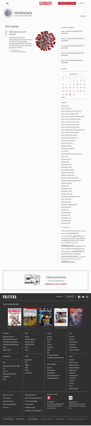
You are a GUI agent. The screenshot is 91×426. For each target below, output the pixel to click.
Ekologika (64, 146)
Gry (48, 352)
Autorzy (71, 381)
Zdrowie (63, 223)
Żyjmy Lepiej (7, 350)
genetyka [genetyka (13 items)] (69, 238)
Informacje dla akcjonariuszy (33, 410)
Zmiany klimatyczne (53, 375)
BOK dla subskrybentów (9, 404)
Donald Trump (29, 342)
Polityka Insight (20, 419)
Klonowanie (65, 159)
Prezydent (6, 376)
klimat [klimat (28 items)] (68, 243)
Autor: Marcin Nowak (68, 133)
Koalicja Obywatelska (9, 374)
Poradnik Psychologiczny (10, 342)
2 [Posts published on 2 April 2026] (73, 81)
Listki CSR (28, 373)
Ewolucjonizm (65, 149)
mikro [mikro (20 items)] (63, 249)
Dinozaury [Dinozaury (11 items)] (83, 231)
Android (52, 402)
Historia (71, 360)
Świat (26, 333)
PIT (26, 362)
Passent (71, 337)
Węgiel (27, 365)
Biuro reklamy (7, 398)
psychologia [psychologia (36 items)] (66, 256)
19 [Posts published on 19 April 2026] (84, 88)
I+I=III (63, 151)
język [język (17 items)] (82, 240)
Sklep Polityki (73, 389)
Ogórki (63, 186)
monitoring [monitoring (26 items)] (76, 249)
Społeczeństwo (74, 365)
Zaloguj (82, 3)
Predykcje (64, 202)
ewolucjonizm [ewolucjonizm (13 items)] (65, 236)
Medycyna (64, 165)
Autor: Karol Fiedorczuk (69, 125)
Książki (49, 337)
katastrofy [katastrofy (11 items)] (63, 243)
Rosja (26, 347)
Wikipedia (64, 221)
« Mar (63, 97)
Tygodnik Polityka (8, 337)
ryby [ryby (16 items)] (68, 259)
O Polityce (6, 407)
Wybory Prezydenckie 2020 (11, 366)
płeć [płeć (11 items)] (79, 256)
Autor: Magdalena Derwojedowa (71, 130)
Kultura (49, 333)
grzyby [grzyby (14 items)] (74, 240)
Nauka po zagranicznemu (69, 181)
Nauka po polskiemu (68, 178)
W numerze (6, 333)
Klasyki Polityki (74, 368)
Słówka (63, 210)
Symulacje (64, 218)
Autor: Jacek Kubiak (67, 114)
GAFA (27, 370)
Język (63, 157)
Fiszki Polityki (73, 402)
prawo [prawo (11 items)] (71, 251)
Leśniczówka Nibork (33, 419)
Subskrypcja (70, 296)
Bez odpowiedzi (66, 141)
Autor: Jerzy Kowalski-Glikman (71, 117)
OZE (26, 368)
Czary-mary (65, 143)
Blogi (70, 333)
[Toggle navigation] (7, 3)
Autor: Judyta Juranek (68, 122)
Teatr (48, 350)
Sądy (4, 379)
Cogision (46, 419)
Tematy (71, 383)
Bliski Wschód (29, 345)
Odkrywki (64, 183)
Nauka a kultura (66, 175)
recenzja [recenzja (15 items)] (82, 257)
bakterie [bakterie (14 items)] (63, 231)
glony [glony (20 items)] (70, 240)
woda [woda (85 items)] (64, 261)
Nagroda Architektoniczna (55, 358)
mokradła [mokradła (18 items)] (68, 249)
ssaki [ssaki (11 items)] (75, 259)
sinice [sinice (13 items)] (71, 259)
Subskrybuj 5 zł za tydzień (55, 284)
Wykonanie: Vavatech (60, 419)
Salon (4, 347)
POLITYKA (64, 199)
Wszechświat (51, 370)
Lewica (5, 371)
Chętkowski (73, 347)
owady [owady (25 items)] (66, 252)
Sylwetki (64, 215)
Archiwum (72, 378)
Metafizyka (64, 167)
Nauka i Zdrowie (51, 364)
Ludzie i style (73, 362)
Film (48, 342)
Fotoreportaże (73, 375)
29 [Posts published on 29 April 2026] (70, 95)
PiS (4, 369)
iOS (48, 402)
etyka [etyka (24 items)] (68, 233)
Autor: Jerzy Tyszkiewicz (69, 119)
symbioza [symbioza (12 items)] (79, 259)
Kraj (4, 362)
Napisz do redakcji (8, 401)
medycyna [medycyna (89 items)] (67, 245)
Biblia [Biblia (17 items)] (68, 231)
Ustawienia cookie (30, 407)
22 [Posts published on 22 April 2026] (70, 91)
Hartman (72, 339)
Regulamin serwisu (30, 395)
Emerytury (28, 360)
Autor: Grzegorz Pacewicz (69, 111)
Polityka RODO (29, 404)
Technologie (51, 373)
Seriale (49, 345)
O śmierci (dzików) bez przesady (71, 32)
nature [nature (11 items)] (62, 251)
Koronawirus (6, 356)
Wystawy (50, 347)
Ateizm (63, 106)
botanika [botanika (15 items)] (72, 231)
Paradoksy (64, 191)
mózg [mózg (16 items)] (83, 249)
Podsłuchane (65, 194)
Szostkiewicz (73, 342)
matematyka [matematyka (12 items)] (74, 243)
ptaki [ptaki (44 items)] (74, 256)
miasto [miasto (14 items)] (83, 246)
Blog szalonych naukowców (18, 51)
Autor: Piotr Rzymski (68, 138)
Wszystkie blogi (74, 350)
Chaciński (72, 345)
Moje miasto (73, 370)
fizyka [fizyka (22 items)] (71, 236)
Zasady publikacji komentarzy (33, 398)
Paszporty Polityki (53, 355)
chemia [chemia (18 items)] (78, 231)
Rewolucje (64, 207)
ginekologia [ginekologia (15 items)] (76, 238)
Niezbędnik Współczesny (10, 345)
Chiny (27, 350)
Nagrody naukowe (52, 378)
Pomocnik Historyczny (10, 339)
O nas (71, 386)
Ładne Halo (50, 419)
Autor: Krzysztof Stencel (69, 127)
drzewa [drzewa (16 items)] (63, 233)
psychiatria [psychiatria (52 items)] (78, 251)
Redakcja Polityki (8, 395)
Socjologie (64, 213)
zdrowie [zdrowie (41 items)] (71, 262)
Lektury (63, 162)
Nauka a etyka (66, 173)
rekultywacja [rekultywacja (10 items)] (64, 259)
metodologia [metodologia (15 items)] (77, 246)
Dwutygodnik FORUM (8, 419)
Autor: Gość (65, 109)
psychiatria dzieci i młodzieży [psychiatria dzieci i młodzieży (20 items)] (71, 254)
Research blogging (67, 205)
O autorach (83, 16)
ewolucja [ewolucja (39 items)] (74, 233)
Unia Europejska (30, 339)
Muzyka (49, 339)
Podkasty (72, 373)
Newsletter (59, 296)
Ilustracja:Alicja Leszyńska (69, 154)
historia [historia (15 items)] (78, 240)
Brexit (27, 337)
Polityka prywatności (31, 401)
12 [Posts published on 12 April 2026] (84, 84)
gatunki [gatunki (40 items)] (76, 236)
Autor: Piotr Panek (67, 135)
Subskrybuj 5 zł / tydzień (67, 3)
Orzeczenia (65, 189)
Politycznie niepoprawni (69, 197)
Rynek (26, 356)
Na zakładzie (65, 170)
